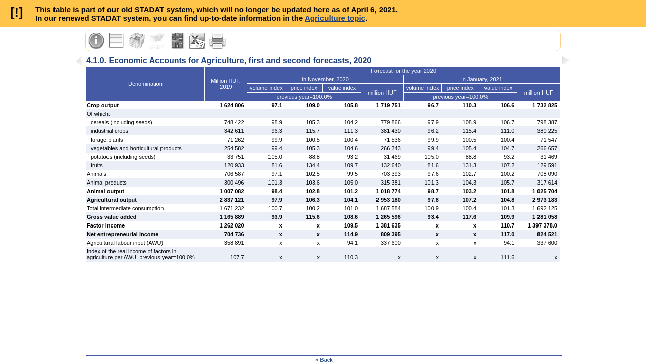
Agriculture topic (335, 18)
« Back (324, 360)
